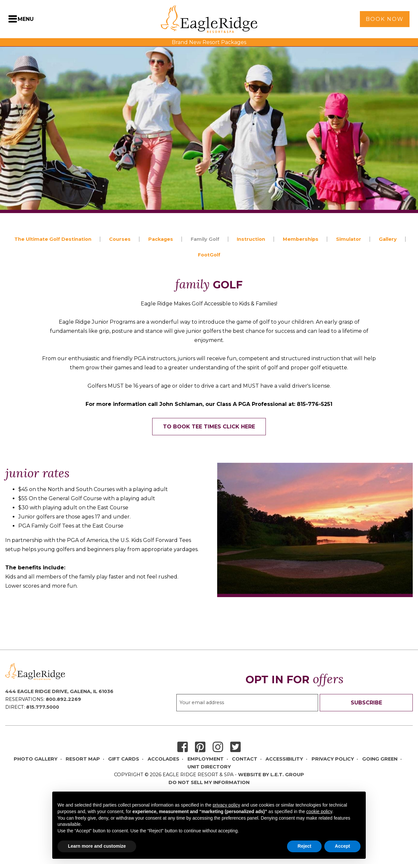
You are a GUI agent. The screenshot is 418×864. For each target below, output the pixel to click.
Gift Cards (123, 759)
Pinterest (200, 747)
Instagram (218, 747)
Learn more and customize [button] (97, 846)
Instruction (251, 239)
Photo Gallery (35, 759)
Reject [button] (304, 846)
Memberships (300, 239)
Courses (120, 239)
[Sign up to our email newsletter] (247, 702)
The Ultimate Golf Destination (52, 239)
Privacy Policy (333, 759)
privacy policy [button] (226, 805)
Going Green (379, 759)
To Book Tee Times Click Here (209, 427)
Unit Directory (209, 767)
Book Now (385, 19)
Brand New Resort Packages (209, 42)
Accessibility (284, 759)
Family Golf (205, 239)
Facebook (182, 747)
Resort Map (83, 759)
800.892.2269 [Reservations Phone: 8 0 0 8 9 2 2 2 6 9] (63, 699)
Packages (160, 239)
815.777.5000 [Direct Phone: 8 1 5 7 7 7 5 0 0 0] (42, 707)
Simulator (348, 239)
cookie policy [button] (319, 811)
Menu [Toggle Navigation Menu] (26, 19)
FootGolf (209, 255)
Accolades (163, 759)
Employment (205, 759)
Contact (244, 759)
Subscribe (366, 703)
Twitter (235, 747)
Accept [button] (342, 846)
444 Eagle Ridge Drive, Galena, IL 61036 (59, 691)
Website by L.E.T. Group (271, 775)
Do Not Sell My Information (209, 782)
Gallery (388, 239)
